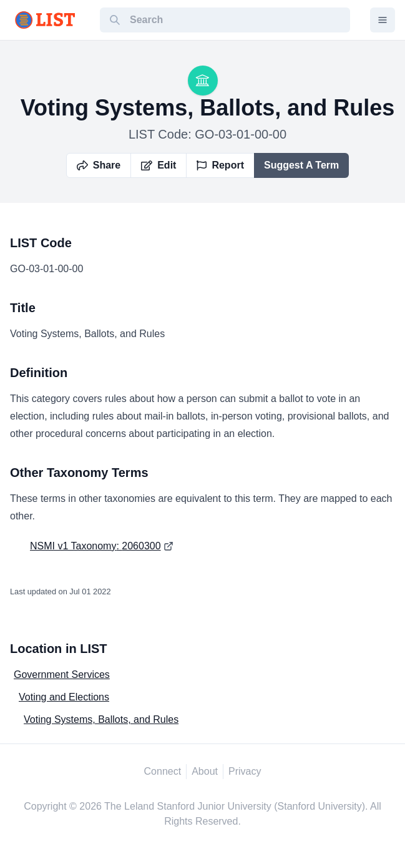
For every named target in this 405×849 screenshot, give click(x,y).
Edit (158, 165)
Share (98, 165)
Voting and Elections (64, 697)
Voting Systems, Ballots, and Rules (101, 719)
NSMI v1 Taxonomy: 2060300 (95, 546)
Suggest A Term (301, 165)
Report (220, 165)
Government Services (62, 674)
